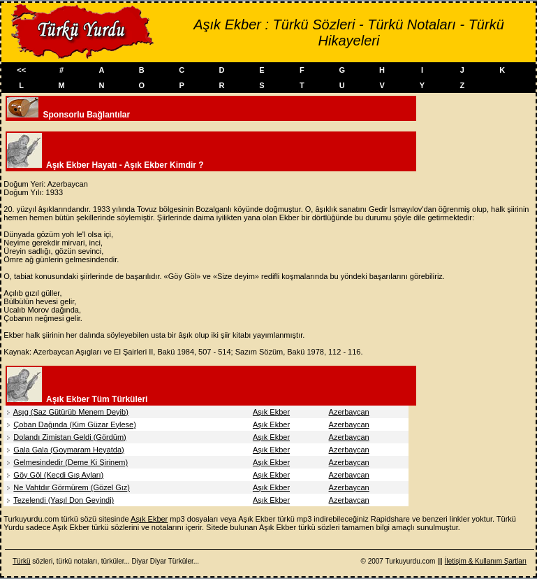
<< (21, 70)
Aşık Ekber (271, 412)
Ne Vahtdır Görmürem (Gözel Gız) (71, 487)
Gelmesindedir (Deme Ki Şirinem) (70, 462)
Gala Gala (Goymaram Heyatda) (68, 449)
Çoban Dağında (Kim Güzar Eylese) (74, 424)
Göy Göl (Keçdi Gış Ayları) (58, 475)
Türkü (22, 561)
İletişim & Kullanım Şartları (486, 561)
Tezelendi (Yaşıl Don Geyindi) (63, 500)
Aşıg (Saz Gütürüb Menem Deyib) (70, 412)
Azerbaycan (349, 412)
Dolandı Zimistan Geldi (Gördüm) (69, 437)
